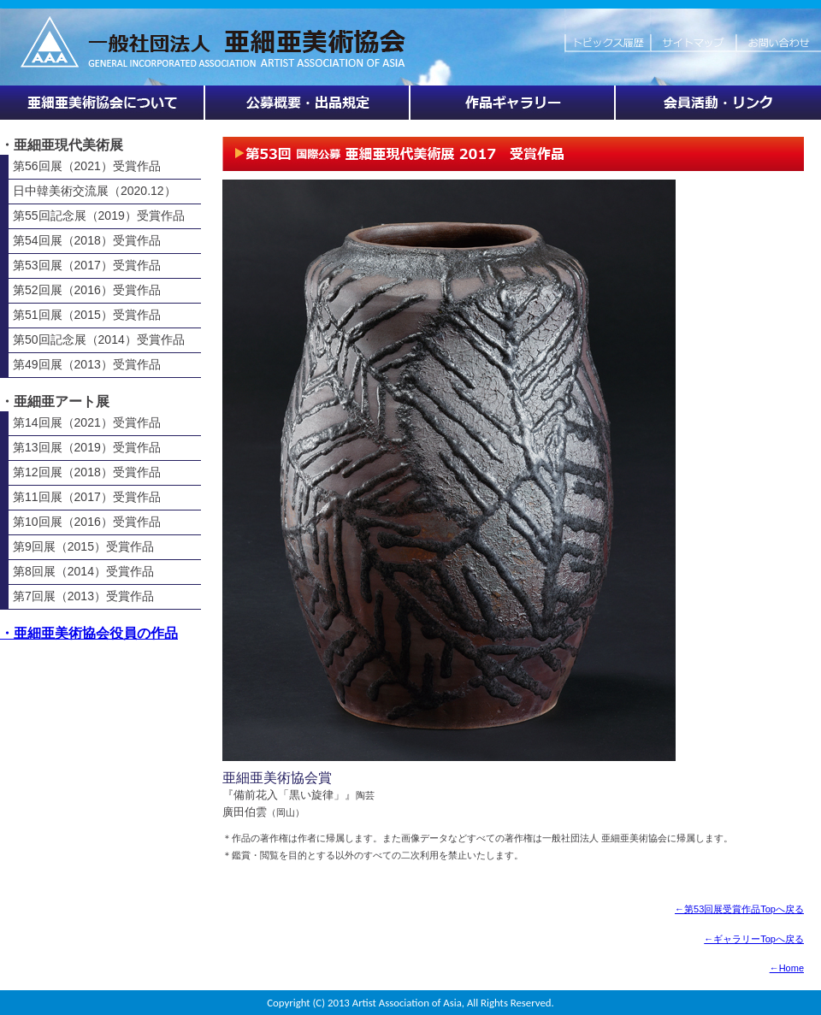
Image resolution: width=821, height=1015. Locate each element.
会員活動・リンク (718, 103)
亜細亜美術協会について (102, 103)
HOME (282, 34)
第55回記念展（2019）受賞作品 (99, 215)
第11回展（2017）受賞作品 (87, 497)
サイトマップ (692, 34)
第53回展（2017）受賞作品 (87, 265)
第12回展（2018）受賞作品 (87, 472)
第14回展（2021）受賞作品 (87, 422)
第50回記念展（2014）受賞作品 (99, 339)
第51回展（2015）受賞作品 (87, 315)
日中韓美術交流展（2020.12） (94, 191)
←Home (787, 968)
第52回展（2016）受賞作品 (87, 290)
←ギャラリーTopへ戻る (754, 939)
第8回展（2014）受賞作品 (83, 571)
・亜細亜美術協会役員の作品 (89, 633)
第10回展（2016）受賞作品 (87, 521)
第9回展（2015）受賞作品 (83, 546)
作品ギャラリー (513, 103)
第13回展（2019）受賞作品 (87, 447)
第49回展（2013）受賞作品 (87, 364)
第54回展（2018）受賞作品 (87, 240)
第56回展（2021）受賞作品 (87, 166)
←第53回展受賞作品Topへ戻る (739, 909)
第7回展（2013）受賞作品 (83, 596)
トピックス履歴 (607, 34)
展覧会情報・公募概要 (307, 103)
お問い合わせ (778, 34)
